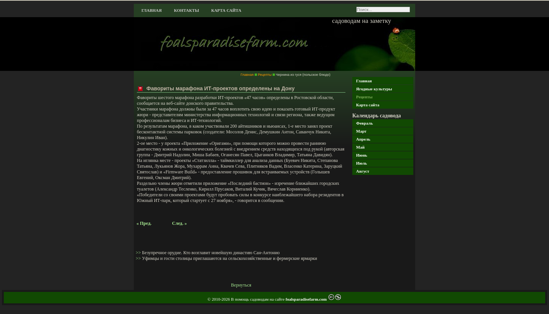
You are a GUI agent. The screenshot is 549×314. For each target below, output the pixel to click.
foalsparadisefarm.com (307, 299)
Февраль (364, 123)
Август (362, 171)
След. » (179, 223)
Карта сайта (226, 10)
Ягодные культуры (374, 89)
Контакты (186, 10)
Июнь (361, 155)
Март (361, 131)
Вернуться (241, 285)
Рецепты (364, 97)
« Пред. (143, 223)
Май (360, 147)
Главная (151, 10)
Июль (361, 163)
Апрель (363, 139)
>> (139, 252)
